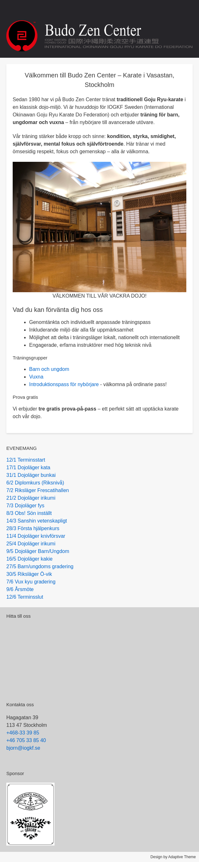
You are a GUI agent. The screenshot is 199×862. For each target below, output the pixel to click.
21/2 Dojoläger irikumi (30, 498)
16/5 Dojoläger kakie (29, 559)
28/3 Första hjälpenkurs (32, 528)
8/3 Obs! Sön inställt (29, 513)
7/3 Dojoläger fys (25, 505)
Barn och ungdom (49, 369)
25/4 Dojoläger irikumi (30, 543)
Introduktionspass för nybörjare (64, 384)
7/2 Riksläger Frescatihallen (37, 490)
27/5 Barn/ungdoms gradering (40, 566)
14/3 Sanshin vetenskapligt (36, 520)
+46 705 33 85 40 (26, 740)
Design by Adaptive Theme (173, 857)
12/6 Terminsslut (24, 597)
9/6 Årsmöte (20, 589)
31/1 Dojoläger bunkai (31, 475)
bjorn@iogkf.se (23, 748)
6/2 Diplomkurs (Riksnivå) (35, 482)
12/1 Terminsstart (25, 460)
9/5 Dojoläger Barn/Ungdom (37, 551)
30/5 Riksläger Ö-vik (29, 574)
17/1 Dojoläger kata (28, 467)
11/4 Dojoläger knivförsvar (35, 536)
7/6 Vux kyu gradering (30, 581)
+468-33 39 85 (22, 732)
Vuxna (36, 376)
